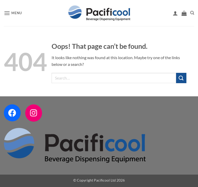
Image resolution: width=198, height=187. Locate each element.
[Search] (192, 13)
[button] (13, 13)
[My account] (175, 13)
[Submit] (181, 78)
